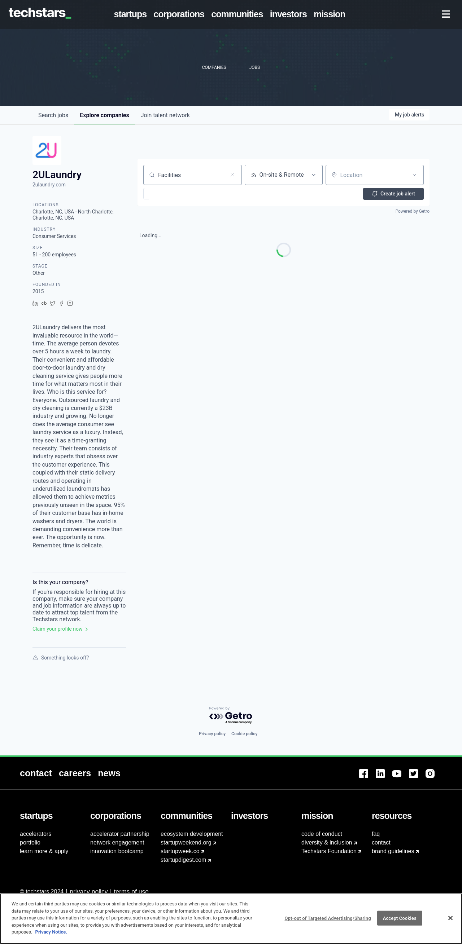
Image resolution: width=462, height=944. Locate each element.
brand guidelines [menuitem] (393, 851)
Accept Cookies (400, 921)
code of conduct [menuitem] (321, 834)
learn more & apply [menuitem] (44, 851)
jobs (53, 115)
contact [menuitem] (381, 842)
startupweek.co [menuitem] (180, 851)
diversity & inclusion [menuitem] (326, 842)
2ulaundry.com (49, 185)
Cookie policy (244, 733)
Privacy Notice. (51, 935)
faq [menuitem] (376, 834)
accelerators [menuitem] (35, 834)
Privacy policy (212, 733)
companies (104, 115)
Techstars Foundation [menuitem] (329, 851)
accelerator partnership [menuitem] (119, 834)
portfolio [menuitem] (30, 842)
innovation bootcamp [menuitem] (117, 851)
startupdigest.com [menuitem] (183, 860)
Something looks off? (60, 658)
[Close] (450, 921)
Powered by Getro (413, 211)
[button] (167, 193)
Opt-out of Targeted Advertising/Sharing (327, 921)
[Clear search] (232, 175)
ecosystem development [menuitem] (192, 834)
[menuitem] (132, 14)
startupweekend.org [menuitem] (186, 842)
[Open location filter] (414, 175)
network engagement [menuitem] (117, 842)
